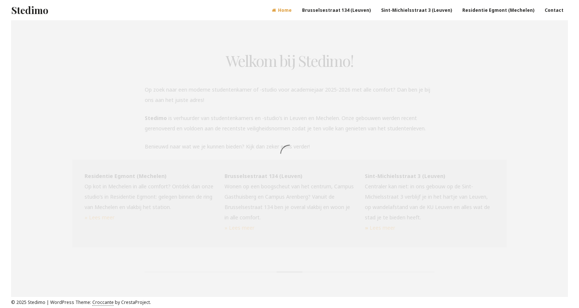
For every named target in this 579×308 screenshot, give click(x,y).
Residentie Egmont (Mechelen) (498, 10)
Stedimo (29, 10)
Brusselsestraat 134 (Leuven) (336, 10)
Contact (554, 10)
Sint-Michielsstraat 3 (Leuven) (416, 10)
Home (282, 10)
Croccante (103, 302)
